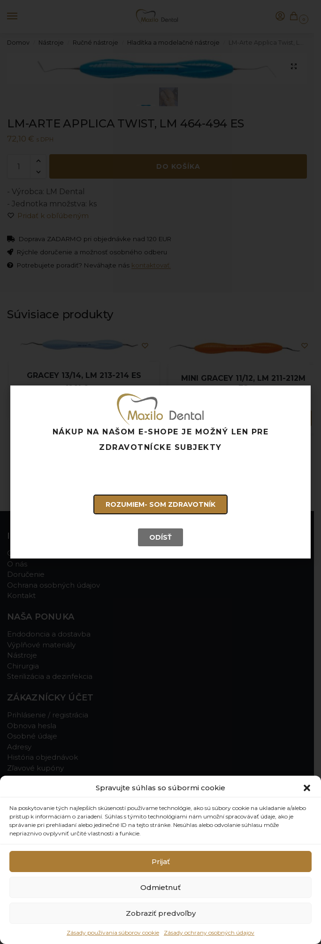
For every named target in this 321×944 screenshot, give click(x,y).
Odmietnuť (160, 887)
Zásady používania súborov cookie (113, 932)
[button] (307, 788)
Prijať (161, 861)
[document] (160, 472)
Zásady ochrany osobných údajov (209, 932)
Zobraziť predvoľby (161, 913)
